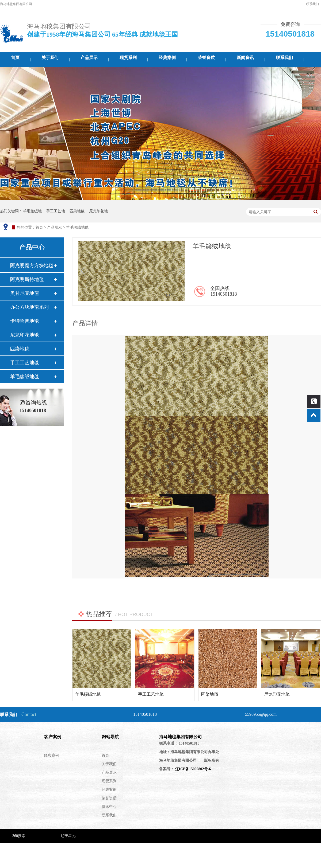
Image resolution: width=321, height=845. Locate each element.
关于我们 (50, 57)
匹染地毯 (77, 211)
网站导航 (110, 736)
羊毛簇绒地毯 (24, 376)
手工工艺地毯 (24, 362)
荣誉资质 (206, 57)
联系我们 (312, 4)
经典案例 (167, 57)
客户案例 (52, 736)
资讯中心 (109, 807)
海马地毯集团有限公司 (180, 736)
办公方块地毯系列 (29, 307)
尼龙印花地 (98, 211)
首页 (15, 57)
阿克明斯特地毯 (27, 279)
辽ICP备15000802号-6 (192, 769)
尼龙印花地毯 (24, 335)
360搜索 (18, 836)
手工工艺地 (55, 211)
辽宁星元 (68, 836)
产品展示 (89, 57)
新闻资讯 (245, 57)
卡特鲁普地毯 (24, 321)
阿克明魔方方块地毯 (32, 265)
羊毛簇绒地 (32, 211)
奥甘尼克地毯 (24, 293)
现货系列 (128, 57)
